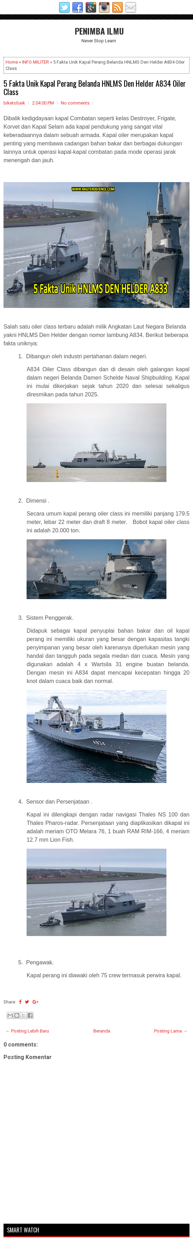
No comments (75, 103)
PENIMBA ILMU (99, 30)
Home (12, 62)
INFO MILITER (35, 62)
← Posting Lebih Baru (27, 1031)
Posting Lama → (170, 1031)
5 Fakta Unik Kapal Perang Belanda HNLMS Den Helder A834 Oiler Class (94, 87)
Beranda (101, 1031)
